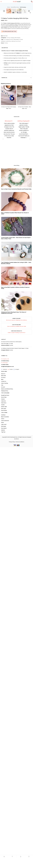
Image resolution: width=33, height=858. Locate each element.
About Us (3, 404)
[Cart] (29, 856)
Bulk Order (3, 406)
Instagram (16, 400)
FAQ (2, 416)
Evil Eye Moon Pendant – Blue (24, 138)
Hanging (12, 68)
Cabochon (3, 432)
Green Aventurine (5, 451)
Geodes (3, 435)
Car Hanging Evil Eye (8, 70)
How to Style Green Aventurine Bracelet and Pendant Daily (16, 220)
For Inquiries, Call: (5, 390)
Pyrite (2, 453)
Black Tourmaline (5, 447)
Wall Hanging (23, 7)
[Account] (20, 856)
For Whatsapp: (4, 393)
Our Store (3, 408)
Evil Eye (8, 68)
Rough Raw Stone (5, 426)
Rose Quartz (4, 459)
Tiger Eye (3, 463)
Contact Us (3, 412)
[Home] (4, 856)
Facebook (4, 400)
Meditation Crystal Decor (6, 72)
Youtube (10, 400)
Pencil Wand (4, 441)
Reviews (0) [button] (16, 108)
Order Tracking (4, 414)
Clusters (3, 430)
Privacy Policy (12, 473)
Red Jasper (3, 457)
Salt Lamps (3, 439)
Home (8, 7)
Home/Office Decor (15, 7)
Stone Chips (4, 428)
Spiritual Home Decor (16, 72)
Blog (2, 410)
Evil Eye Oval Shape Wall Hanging (8, 138)
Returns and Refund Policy (7, 420)
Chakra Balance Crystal (18, 70)
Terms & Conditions (20, 473)
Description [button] (16, 79)
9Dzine (17, 470)
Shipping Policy (4, 422)
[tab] (16, 79)
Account (3, 418)
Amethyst (3, 446)
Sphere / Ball (4, 437)
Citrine (2, 449)
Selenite (3, 461)
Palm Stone (3, 434)
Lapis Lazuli (3, 455)
